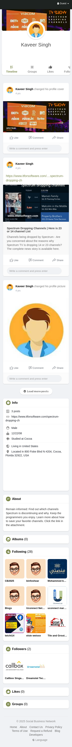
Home (13, 727)
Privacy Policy (53, 727)
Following (19, 551)
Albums (17, 539)
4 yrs (18, 93)
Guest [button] (63, 3)
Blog (57, 730)
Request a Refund (41, 730)
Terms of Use (20, 730)
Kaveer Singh (36, 45)
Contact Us (36, 727)
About (23, 727)
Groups (17, 704)
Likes (16, 691)
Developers (36, 734)
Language (39, 740)
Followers (19, 649)
